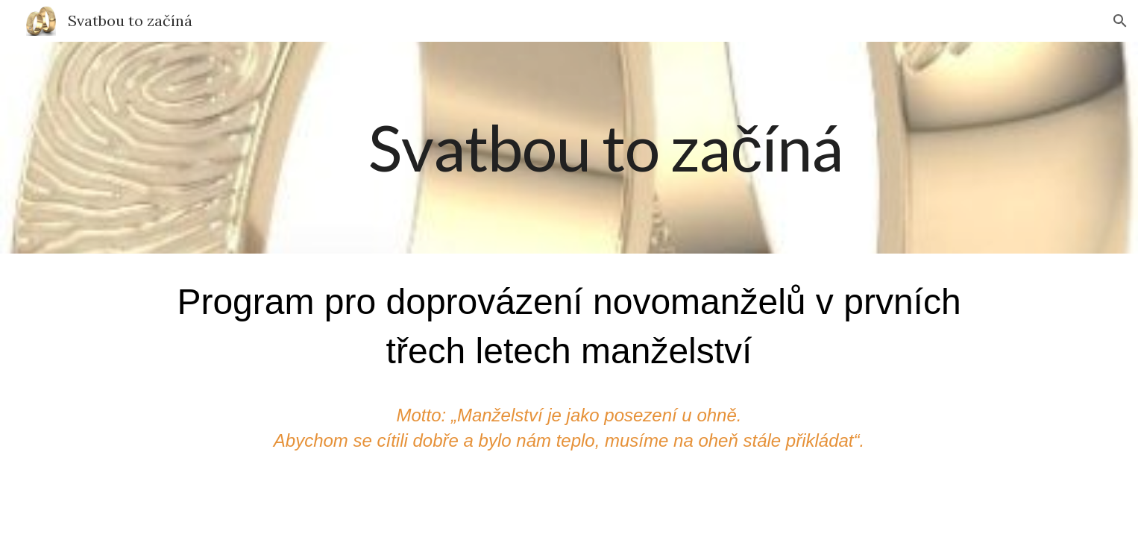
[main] (605, 148)
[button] (1120, 21)
